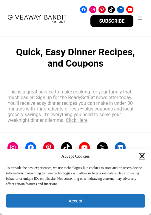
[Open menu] (140, 18)
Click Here (76, 120)
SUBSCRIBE (111, 21)
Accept (75, 200)
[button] (142, 156)
